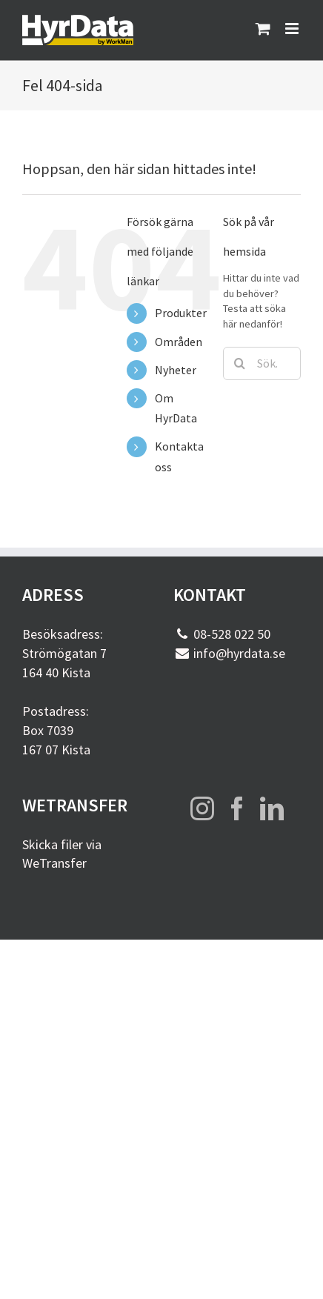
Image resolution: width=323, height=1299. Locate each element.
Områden (178, 341)
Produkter (181, 312)
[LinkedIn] (272, 808)
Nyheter (175, 369)
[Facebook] (237, 808)
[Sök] (239, 363)
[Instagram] (202, 808)
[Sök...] (262, 363)
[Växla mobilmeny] (293, 28)
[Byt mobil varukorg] (263, 28)
